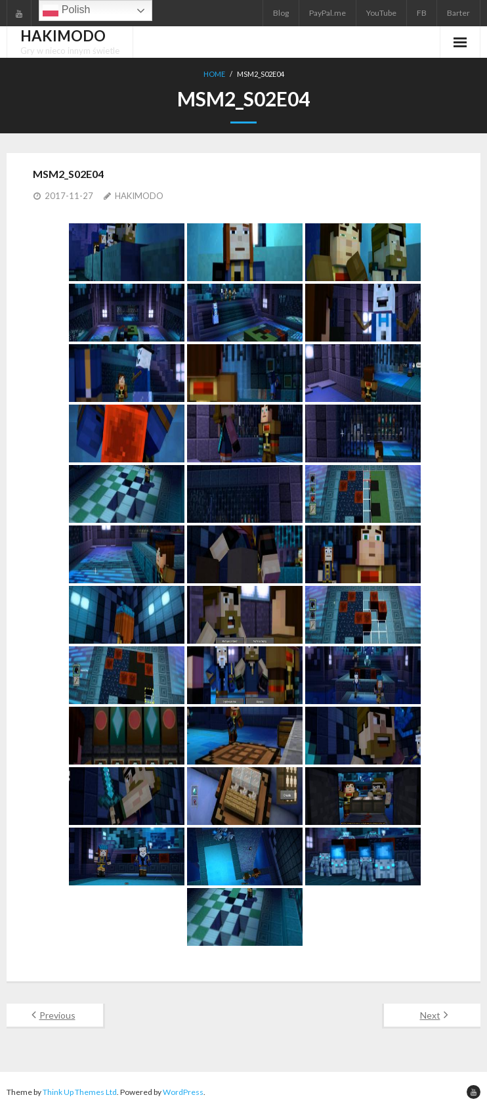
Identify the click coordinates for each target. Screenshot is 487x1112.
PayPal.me (327, 13)
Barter (458, 13)
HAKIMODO (139, 195)
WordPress (183, 1092)
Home (214, 74)
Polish (66, 10)
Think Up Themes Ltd (80, 1092)
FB (422, 13)
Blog (281, 13)
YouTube (381, 13)
